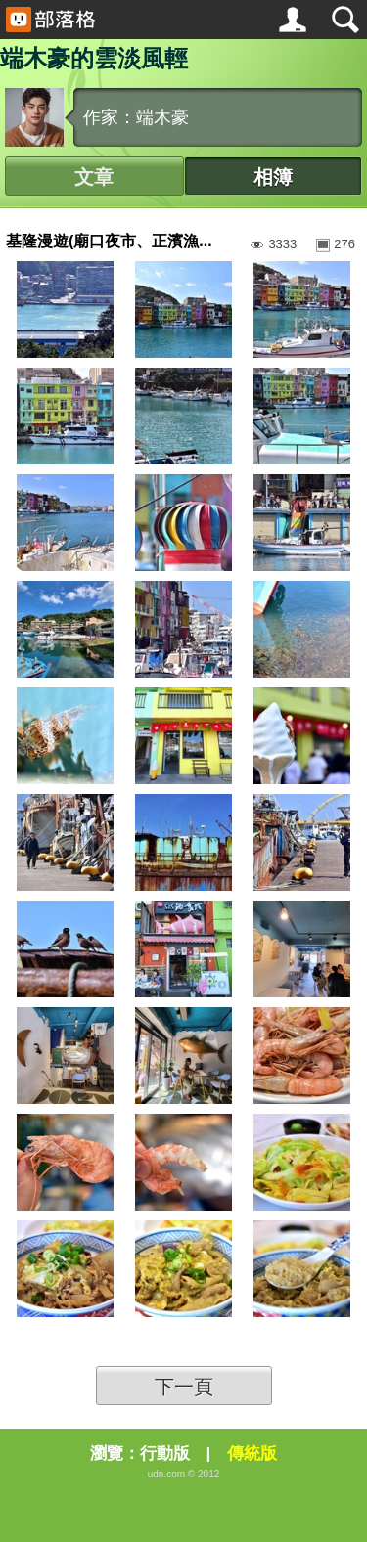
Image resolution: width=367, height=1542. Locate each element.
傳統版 (252, 1453)
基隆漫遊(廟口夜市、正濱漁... (109, 241)
